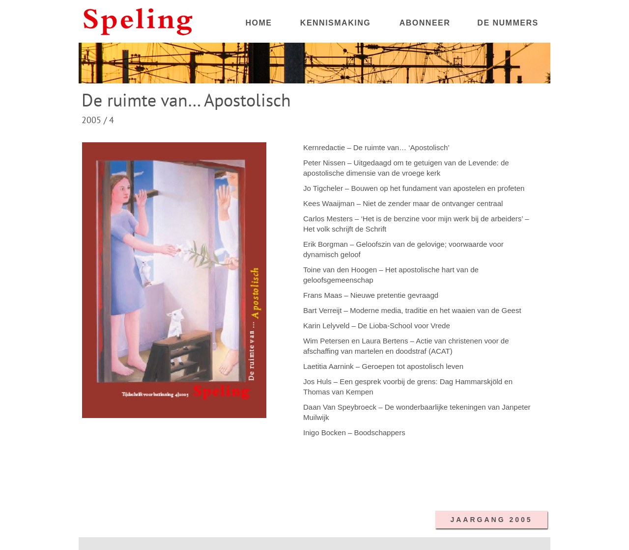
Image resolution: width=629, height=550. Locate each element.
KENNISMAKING (335, 23)
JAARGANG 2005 (491, 520)
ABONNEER (425, 23)
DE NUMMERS (507, 23)
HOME (259, 23)
